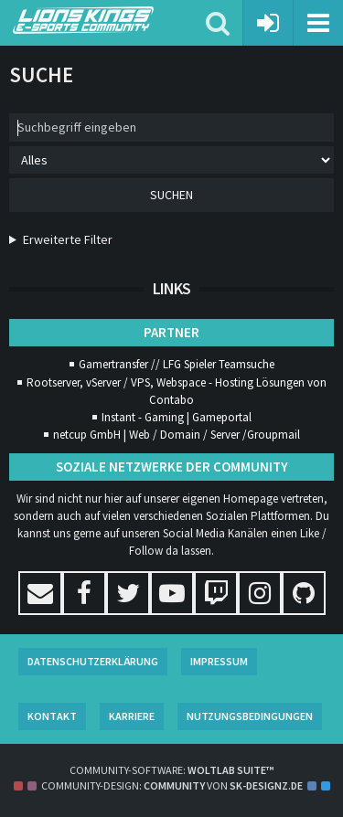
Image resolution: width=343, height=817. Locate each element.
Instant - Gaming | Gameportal (177, 417)
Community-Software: (171, 770)
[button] (318, 23)
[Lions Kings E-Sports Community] (109, 20)
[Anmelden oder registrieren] (268, 23)
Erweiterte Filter (68, 239)
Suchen (171, 194)
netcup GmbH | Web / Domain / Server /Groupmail (176, 434)
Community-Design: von (172, 785)
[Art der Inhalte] (171, 160)
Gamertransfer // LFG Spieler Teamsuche (176, 364)
